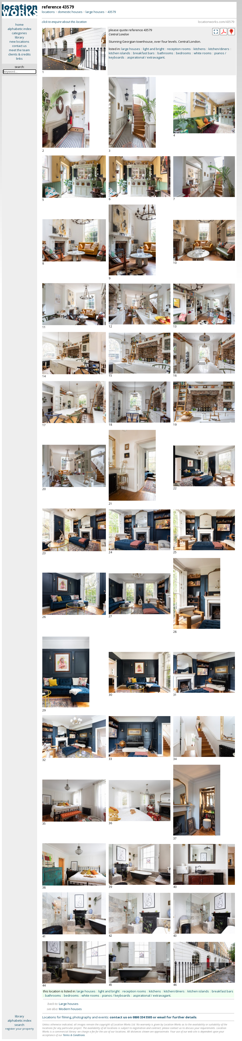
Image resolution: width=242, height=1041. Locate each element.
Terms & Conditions (74, 1035)
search (19, 1025)
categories (19, 33)
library (19, 37)
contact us (19, 46)
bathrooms (165, 53)
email (161, 1017)
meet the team (19, 50)
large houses (95, 12)
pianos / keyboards (116, 995)
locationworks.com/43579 (216, 22)
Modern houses (70, 1009)
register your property (19, 1028)
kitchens (200, 49)
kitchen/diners (218, 49)
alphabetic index (19, 29)
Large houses (68, 1004)
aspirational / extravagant (145, 57)
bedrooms (183, 53)
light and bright (153, 49)
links (19, 58)
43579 (112, 12)
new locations (19, 41)
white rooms (203, 53)
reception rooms (179, 49)
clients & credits (19, 54)
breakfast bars (144, 53)
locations (48, 12)
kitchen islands (119, 53)
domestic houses (70, 12)
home (19, 24)
